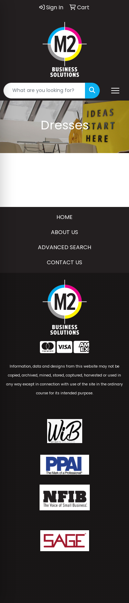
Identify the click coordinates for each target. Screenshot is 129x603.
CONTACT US (64, 262)
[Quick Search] (44, 90)
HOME (64, 217)
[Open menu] (115, 90)
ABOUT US (64, 232)
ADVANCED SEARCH (64, 247)
